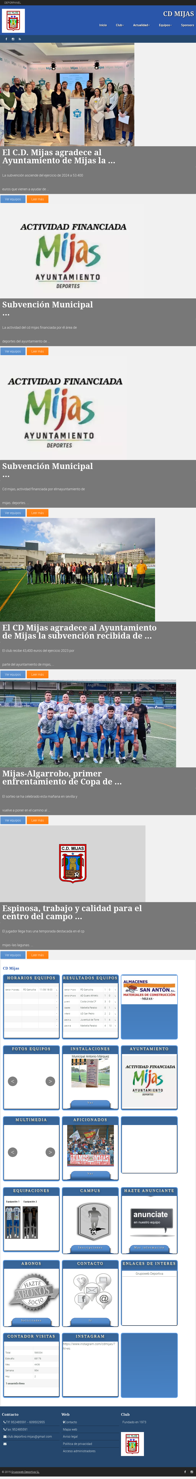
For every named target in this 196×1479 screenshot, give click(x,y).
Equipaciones (31, 1193)
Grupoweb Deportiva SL (25, 1474)
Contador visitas (31, 1339)
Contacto (90, 1266)
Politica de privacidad (77, 1446)
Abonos (31, 1266)
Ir (90, 1322)
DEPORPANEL (12, 2)
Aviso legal (70, 1439)
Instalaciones (90, 1051)
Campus (90, 1193)
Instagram (90, 1339)
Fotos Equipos (31, 1051)
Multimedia (31, 1122)
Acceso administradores (79, 1453)
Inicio (103, 25)
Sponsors (187, 25)
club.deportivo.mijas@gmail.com (29, 1439)
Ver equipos (12, 199)
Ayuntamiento (149, 1051)
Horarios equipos (31, 980)
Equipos (165, 25)
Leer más (36, 199)
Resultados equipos (90, 980)
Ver (90, 1105)
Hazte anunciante (149, 1193)
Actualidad (141, 25)
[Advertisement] (149, 1151)
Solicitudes (31, 1322)
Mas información (149, 1250)
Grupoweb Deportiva (149, 1276)
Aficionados (90, 1122)
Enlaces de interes (149, 1266)
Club (120, 25)
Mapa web (70, 1432)
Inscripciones (90, 1250)
